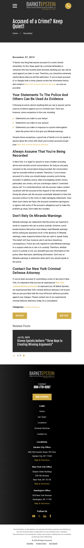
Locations (42, 422)
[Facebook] (50, 516)
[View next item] (24, 355)
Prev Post (20, 315)
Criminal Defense (32, 307)
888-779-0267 (42, 387)
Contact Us (42, 434)
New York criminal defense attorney (40, 84)
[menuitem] (30, 543)
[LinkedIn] (44, 516)
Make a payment (42, 397)
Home (42, 411)
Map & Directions (42, 460)
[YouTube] (33, 516)
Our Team (42, 417)
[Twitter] (39, 516)
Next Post (64, 315)
